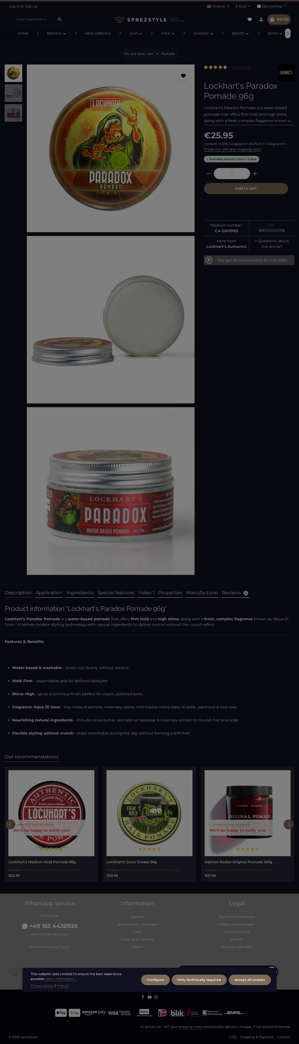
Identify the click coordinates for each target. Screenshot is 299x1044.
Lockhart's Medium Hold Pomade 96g (42, 862)
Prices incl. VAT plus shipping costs (232, 149)
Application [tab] (49, 592)
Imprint (237, 939)
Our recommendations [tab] (32, 756)
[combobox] (33, 19)
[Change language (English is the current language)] (218, 6)
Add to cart (246, 188)
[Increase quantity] (255, 173)
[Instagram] (156, 998)
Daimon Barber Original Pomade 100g (238, 862)
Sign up (31, 6)
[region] (99, 321)
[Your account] (261, 19)
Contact (137, 917)
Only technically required (199, 980)
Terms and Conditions (237, 917)
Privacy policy (42, 985)
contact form (58, 947)
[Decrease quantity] (209, 173)
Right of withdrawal (237, 924)
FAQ (137, 932)
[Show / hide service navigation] (271, 6)
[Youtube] (150, 998)
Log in (14, 6)
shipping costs (190, 1027)
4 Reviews (241, 67)
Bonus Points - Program (137, 924)
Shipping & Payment (137, 939)
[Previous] (10, 824)
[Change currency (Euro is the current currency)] (243, 6)
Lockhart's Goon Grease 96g (132, 862)
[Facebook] (143, 998)
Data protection (237, 932)
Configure (155, 980)
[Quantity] (232, 173)
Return (137, 947)
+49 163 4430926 (50, 926)
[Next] (288, 33)
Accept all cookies (250, 980)
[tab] (18, 593)
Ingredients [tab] (80, 592)
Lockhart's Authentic (226, 246)
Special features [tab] (115, 592)
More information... (61, 979)
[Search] (60, 19)
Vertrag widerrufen (236, 947)
